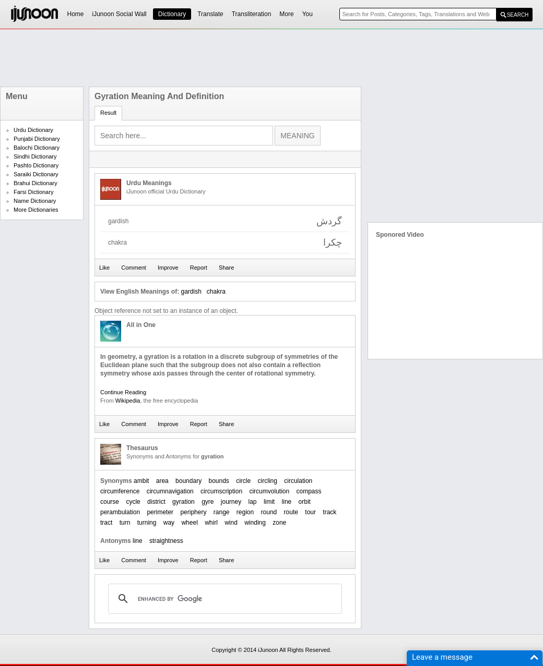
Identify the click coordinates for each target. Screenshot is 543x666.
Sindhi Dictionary (35, 156)
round (269, 512)
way (168, 522)
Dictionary (172, 14)
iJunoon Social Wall (119, 14)
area (162, 481)
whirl (211, 522)
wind (231, 522)
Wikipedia (127, 400)
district (156, 501)
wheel (189, 522)
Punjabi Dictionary (37, 139)
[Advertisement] (271, 57)
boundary (188, 481)
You (307, 14)
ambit (141, 481)
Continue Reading (123, 392)
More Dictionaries (36, 210)
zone (279, 522)
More (286, 14)
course (109, 501)
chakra (216, 291)
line (287, 501)
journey (231, 501)
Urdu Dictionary (33, 130)
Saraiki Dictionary (36, 174)
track (329, 512)
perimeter (160, 512)
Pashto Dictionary (36, 165)
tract (106, 522)
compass (309, 491)
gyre (208, 501)
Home (75, 14)
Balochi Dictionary (37, 147)
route (291, 512)
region (245, 512)
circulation (298, 481)
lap (253, 501)
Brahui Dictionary (35, 183)
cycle (133, 501)
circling (267, 481)
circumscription (221, 491)
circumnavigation (170, 491)
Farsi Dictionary (33, 192)
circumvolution (269, 491)
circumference (119, 491)
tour (310, 512)
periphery (193, 512)
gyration (183, 501)
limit (269, 501)
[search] (223, 598)
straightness (166, 540)
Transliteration (252, 14)
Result (108, 113)
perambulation (120, 512)
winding (255, 522)
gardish (191, 291)
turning (147, 522)
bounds (218, 481)
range (222, 512)
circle (243, 481)
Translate (210, 14)
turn (125, 522)
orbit (305, 501)
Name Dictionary (35, 201)
